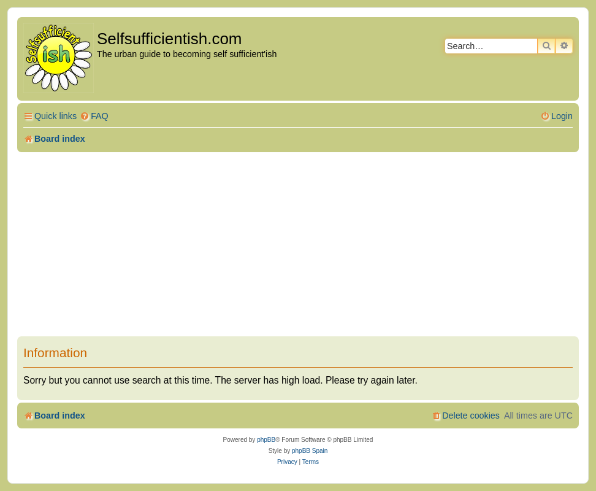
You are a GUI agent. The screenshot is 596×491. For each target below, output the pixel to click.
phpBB (266, 439)
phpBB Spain (309, 450)
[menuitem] (94, 116)
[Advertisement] (298, 244)
